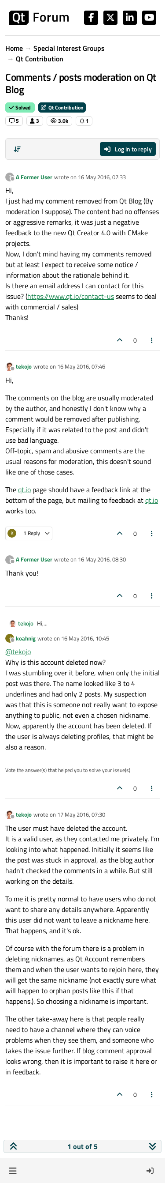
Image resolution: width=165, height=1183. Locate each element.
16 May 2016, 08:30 (102, 559)
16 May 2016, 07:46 (81, 366)
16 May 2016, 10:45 (85, 638)
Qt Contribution (62, 107)
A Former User (34, 177)
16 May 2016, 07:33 (102, 177)
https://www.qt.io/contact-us (70, 296)
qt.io (24, 489)
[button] (13, 1170)
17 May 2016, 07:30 (81, 814)
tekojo (24, 366)
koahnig (26, 638)
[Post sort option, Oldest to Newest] (17, 149)
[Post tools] (152, 340)
